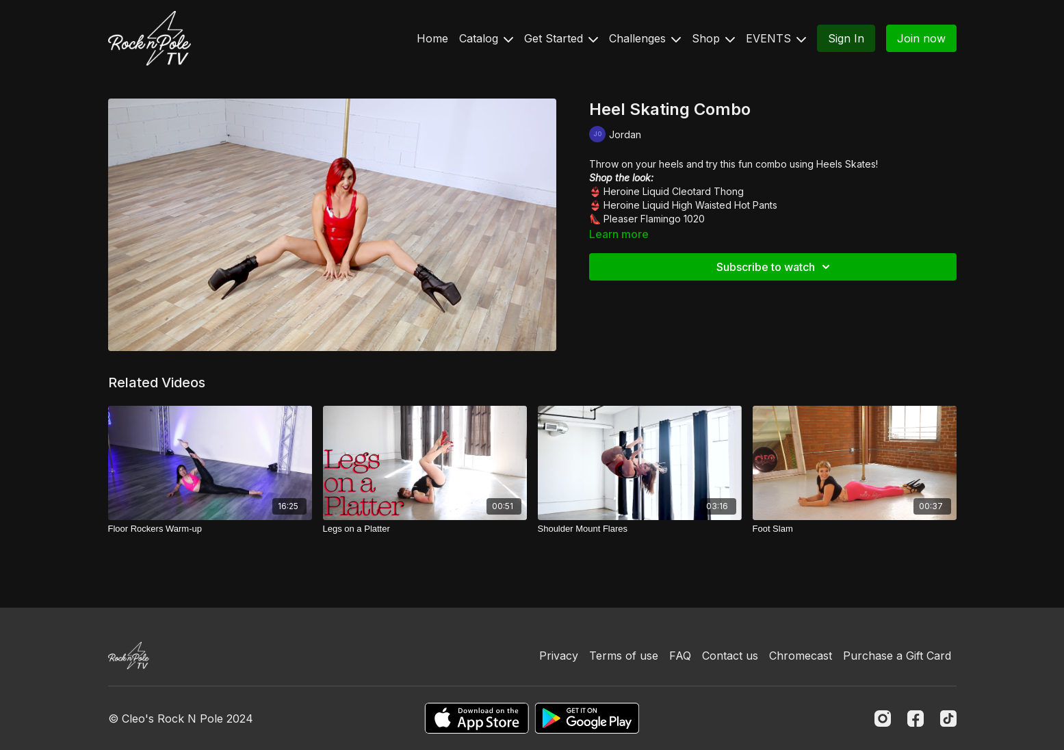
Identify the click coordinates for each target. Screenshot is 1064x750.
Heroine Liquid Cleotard (657, 191)
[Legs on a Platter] (425, 529)
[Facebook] (915, 718)
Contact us (730, 655)
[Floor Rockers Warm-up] (210, 529)
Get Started (561, 38)
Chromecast (800, 655)
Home (432, 38)
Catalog (486, 38)
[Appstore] (476, 718)
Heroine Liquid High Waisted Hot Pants (690, 205)
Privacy (558, 655)
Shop (713, 38)
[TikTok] (948, 718)
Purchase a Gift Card (897, 655)
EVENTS (776, 38)
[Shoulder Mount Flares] (640, 529)
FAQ (680, 655)
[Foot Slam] (855, 529)
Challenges (645, 38)
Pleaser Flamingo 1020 (654, 218)
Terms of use (623, 655)
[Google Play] (587, 718)
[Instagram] (882, 718)
